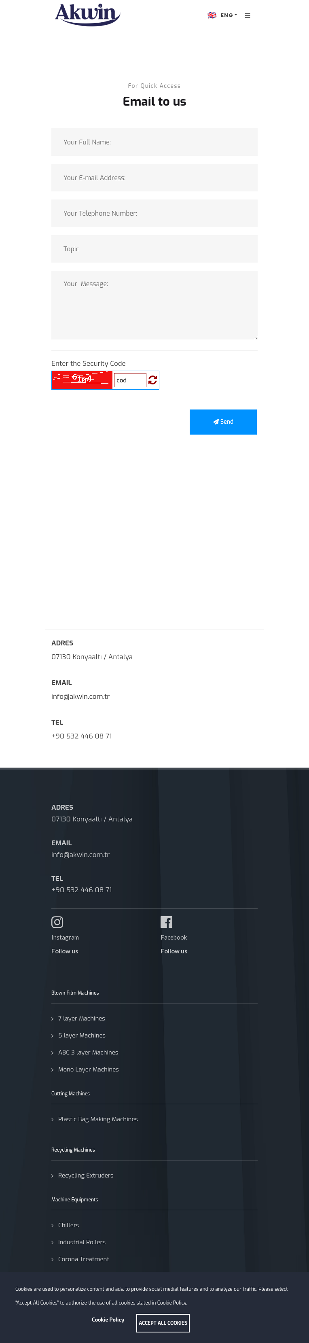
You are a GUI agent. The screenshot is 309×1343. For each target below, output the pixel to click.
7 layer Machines (81, 1018)
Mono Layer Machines (88, 1069)
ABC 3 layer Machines (88, 1052)
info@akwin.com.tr (80, 696)
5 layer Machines (82, 1035)
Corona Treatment (83, 1259)
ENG (219, 15)
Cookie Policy (108, 1319)
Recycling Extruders (86, 1175)
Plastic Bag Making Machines (98, 1119)
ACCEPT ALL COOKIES (163, 1323)
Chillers (68, 1225)
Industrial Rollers (82, 1242)
